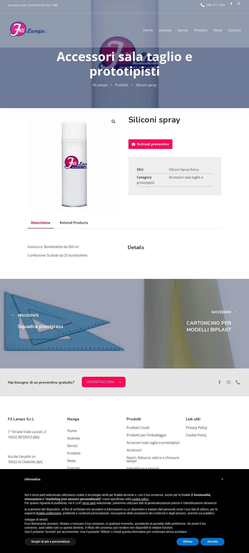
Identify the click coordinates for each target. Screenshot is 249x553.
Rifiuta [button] (187, 541)
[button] (113, 121)
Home (148, 30)
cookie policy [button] (140, 499)
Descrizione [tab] (40, 222)
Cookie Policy (196, 435)
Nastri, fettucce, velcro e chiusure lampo (153, 459)
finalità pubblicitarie (48, 513)
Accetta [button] (212, 541)
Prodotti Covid (138, 427)
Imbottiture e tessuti (143, 468)
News (218, 30)
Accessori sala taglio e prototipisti (153, 442)
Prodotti (200, 30)
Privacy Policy (196, 427)
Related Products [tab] (74, 222)
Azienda (165, 30)
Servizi (183, 30)
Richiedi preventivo (150, 144)
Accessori (134, 450)
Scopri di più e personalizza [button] (50, 541)
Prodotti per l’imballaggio (146, 435)
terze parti (89, 503)
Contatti (234, 30)
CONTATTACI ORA (103, 382)
